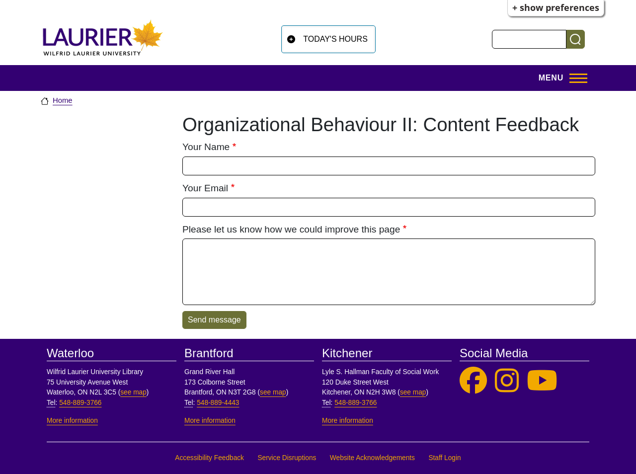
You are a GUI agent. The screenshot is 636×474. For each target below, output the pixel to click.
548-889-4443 (218, 402)
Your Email (205, 188)
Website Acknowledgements (372, 458)
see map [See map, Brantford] (273, 392)
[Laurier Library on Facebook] (473, 381)
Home (63, 100)
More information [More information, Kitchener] (347, 420)
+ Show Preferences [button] (555, 7)
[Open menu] (560, 78)
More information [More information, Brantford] (210, 420)
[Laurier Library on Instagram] (507, 381)
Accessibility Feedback (209, 458)
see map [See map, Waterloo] (133, 392)
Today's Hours (335, 39)
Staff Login (444, 458)
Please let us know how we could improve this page (291, 229)
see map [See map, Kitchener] (413, 392)
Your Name (206, 147)
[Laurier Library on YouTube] (542, 381)
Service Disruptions (286, 458)
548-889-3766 (80, 402)
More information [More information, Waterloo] (72, 420)
